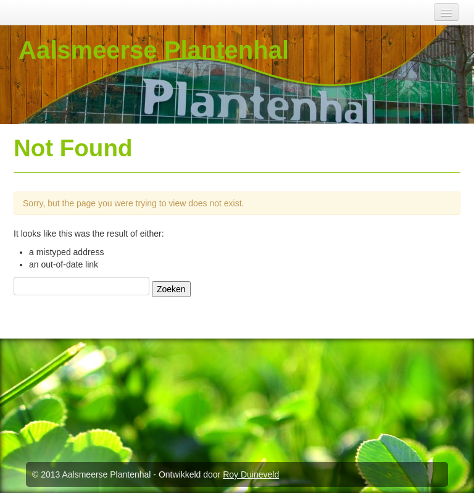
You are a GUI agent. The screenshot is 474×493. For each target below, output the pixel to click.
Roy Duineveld (251, 474)
